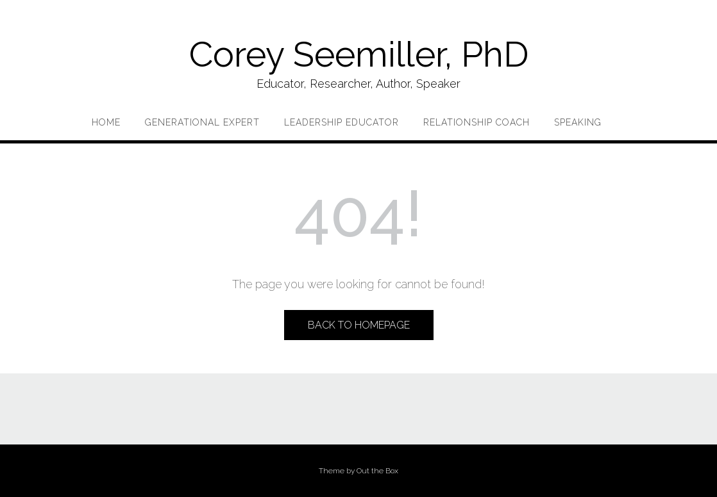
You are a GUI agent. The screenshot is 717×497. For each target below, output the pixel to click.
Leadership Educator (341, 122)
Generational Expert (202, 122)
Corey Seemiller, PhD (358, 54)
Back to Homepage (359, 325)
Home (106, 122)
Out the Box (377, 470)
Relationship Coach (476, 122)
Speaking (578, 122)
